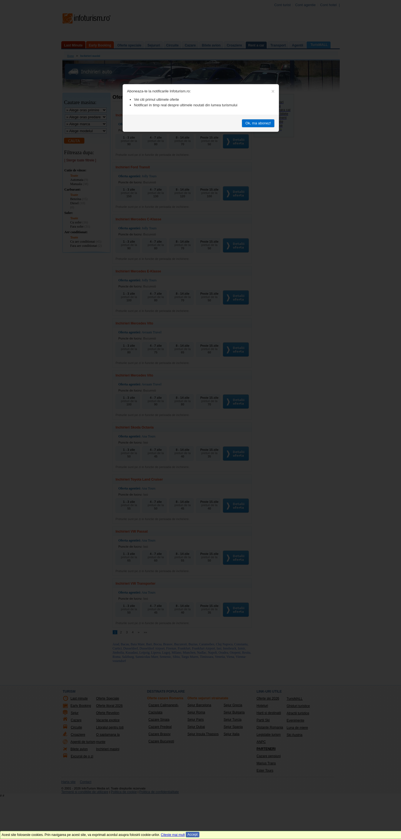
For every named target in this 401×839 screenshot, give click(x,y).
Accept (192, 834)
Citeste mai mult (173, 835)
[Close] (273, 91)
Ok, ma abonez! (258, 123)
